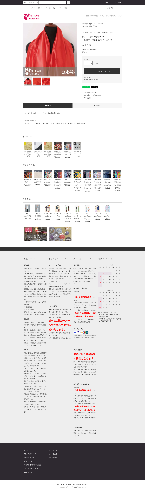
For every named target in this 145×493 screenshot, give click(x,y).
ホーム (25, 8)
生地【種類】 (89, 26)
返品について (87, 77)
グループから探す (49, 8)
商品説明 (47, 105)
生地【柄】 (88, 25)
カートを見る (53, 454)
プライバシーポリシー (31, 468)
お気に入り (86, 52)
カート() (117, 2)
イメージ (97, 105)
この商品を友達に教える (89, 92)
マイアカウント (54, 450)
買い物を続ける (87, 98)
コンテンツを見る (63, 8)
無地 (94, 25)
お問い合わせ (110, 8)
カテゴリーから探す (35, 8)
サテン (95, 26)
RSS (25, 472)
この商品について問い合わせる (91, 95)
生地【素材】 (89, 23)
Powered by (72, 487)
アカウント (105, 2)
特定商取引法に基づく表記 (91, 80)
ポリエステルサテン (98, 23)
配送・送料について (30, 457)
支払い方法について (30, 454)
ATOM (30, 472)
